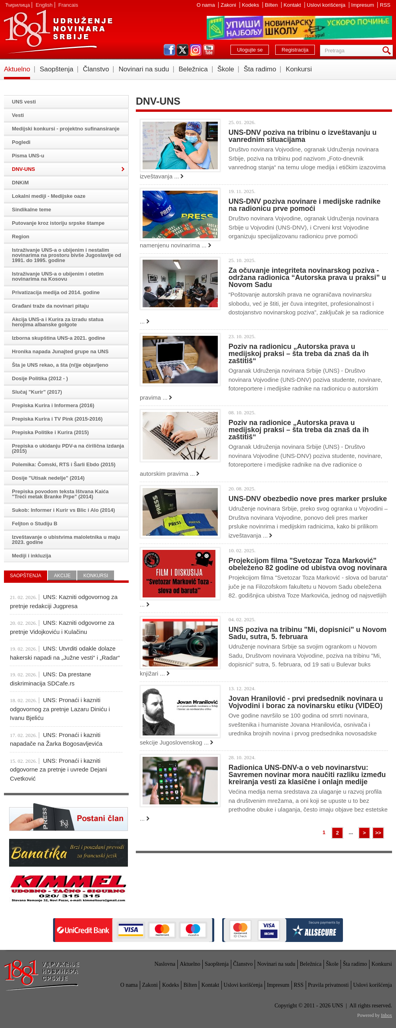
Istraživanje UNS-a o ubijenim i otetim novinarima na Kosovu (58, 276)
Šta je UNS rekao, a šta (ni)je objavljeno (60, 365)
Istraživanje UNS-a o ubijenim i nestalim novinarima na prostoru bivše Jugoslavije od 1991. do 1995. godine (66, 255)
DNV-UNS (23, 169)
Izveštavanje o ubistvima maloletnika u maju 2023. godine (66, 539)
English (44, 5)
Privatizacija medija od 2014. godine (56, 292)
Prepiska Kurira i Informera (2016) (53, 405)
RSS (385, 5)
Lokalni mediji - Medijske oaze (49, 196)
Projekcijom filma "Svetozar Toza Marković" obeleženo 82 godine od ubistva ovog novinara (307, 564)
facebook (169, 50)
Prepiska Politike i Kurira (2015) (50, 432)
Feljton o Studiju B (34, 523)
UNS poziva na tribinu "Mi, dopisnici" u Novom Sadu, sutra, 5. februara (307, 633)
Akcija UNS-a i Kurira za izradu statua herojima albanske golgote (57, 322)
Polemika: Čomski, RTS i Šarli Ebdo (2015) (64, 464)
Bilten (272, 5)
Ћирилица (17, 5)
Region (20, 236)
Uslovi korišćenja (327, 5)
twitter (182, 50)
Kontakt (293, 5)
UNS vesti (24, 101)
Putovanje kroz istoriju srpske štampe (58, 223)
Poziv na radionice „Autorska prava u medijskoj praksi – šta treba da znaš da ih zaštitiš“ (298, 430)
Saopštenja (56, 69)
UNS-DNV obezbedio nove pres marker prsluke (307, 499)
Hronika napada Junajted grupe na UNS (60, 351)
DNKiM (20, 182)
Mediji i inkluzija (31, 555)
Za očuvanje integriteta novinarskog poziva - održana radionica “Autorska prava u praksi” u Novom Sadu (307, 277)
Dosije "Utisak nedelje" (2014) (48, 477)
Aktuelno (17, 69)
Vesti (18, 115)
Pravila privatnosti (328, 985)
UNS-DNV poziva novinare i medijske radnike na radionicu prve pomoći (304, 204)
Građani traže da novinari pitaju (50, 305)
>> (378, 833)
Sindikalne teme (31, 209)
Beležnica (193, 69)
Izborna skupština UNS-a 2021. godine (58, 338)
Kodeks (251, 5)
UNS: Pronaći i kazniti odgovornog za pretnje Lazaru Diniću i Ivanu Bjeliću (60, 709)
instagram (196, 50)
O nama (206, 5)
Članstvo (96, 69)
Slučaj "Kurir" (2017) (37, 391)
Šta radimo (260, 69)
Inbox (386, 1015)
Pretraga (388, 50)
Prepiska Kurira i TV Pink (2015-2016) (57, 418)
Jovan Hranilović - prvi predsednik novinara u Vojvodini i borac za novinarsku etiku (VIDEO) (305, 702)
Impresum (363, 5)
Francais (68, 5)
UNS (58, 32)
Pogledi (21, 142)
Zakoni (229, 5)
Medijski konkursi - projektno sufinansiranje (66, 128)
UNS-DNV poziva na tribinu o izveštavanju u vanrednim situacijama (302, 136)
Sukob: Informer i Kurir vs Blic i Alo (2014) (63, 510)
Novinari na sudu (143, 69)
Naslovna (164, 964)
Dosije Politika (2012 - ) (40, 378)
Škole (225, 69)
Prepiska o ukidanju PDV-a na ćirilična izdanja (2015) (68, 448)
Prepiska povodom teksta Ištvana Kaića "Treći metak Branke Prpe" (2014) (60, 494)
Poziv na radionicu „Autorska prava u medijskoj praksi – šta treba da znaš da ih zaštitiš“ (298, 354)
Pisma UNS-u (28, 155)
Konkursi (299, 69)
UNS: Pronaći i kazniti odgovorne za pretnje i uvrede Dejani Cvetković (58, 769)
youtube (209, 50)
